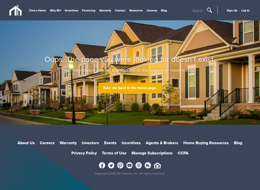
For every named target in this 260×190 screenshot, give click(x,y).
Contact (120, 10)
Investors (90, 143)
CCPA (183, 153)
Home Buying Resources (206, 143)
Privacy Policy (84, 153)
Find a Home (37, 10)
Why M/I (55, 10)
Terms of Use (114, 153)
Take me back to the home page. (130, 88)
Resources (136, 10)
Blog (164, 10)
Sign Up (232, 10)
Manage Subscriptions (152, 153)
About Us (26, 143)
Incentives (71, 10)
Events (110, 143)
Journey (152, 10)
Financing (88, 10)
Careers (47, 143)
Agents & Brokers (162, 143)
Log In (245, 10)
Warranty (105, 10)
